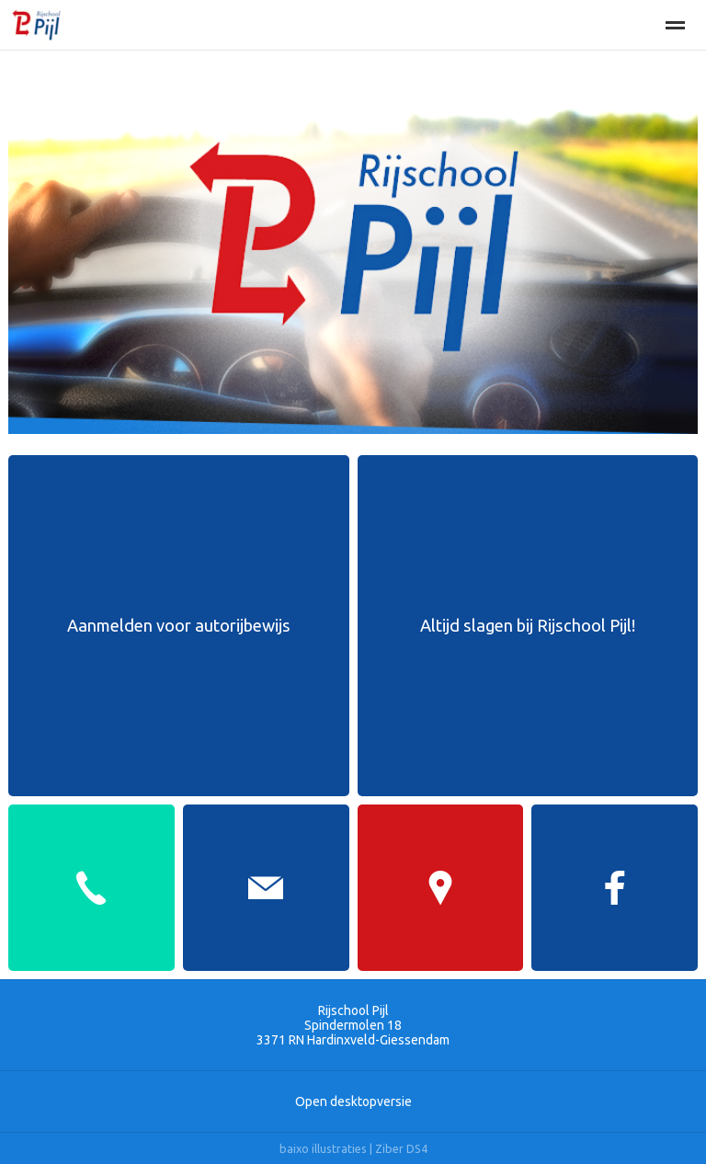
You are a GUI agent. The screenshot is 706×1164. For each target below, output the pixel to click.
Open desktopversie (353, 1101)
